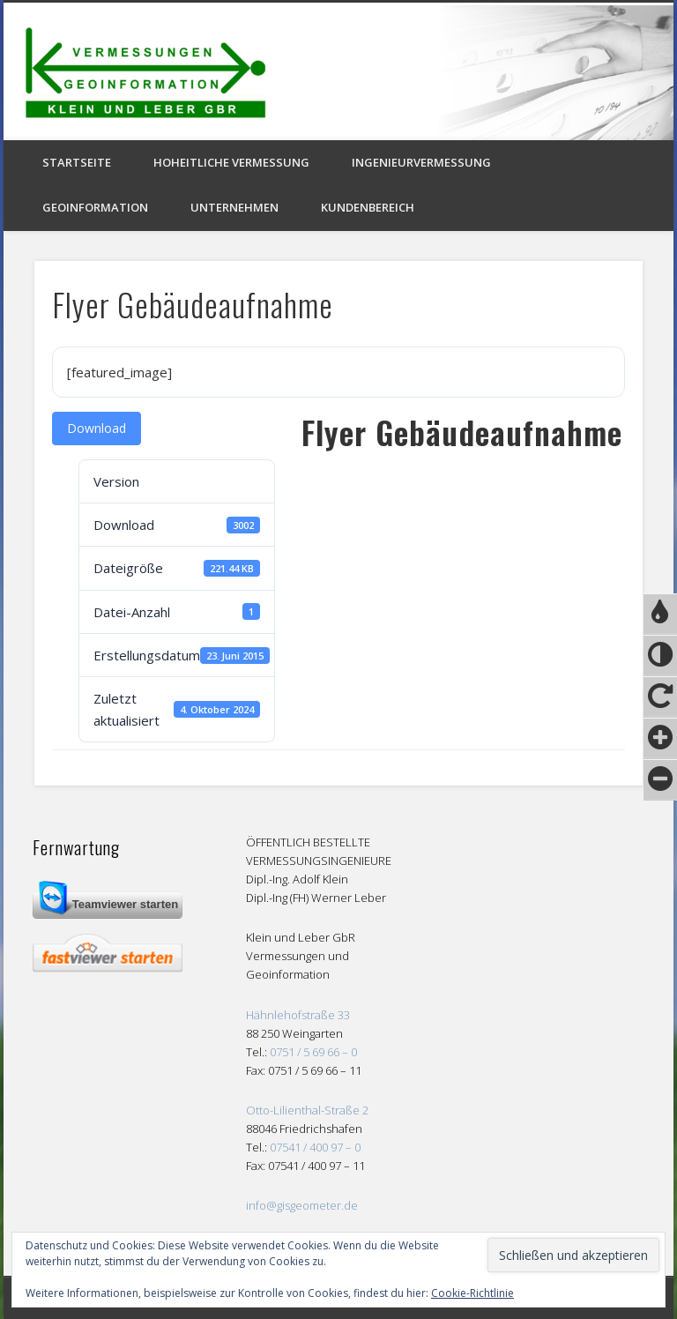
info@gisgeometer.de (302, 1205)
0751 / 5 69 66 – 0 (313, 1052)
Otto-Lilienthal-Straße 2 (307, 1110)
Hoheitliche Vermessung (231, 162)
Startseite (76, 162)
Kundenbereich (367, 207)
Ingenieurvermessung (421, 162)
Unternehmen (234, 207)
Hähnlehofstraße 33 (298, 1015)
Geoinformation (95, 207)
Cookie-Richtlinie (472, 1292)
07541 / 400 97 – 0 (315, 1147)
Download (96, 428)
